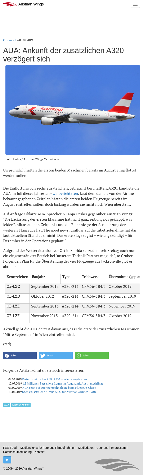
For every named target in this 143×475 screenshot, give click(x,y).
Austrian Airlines (21, 404)
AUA (6, 404)
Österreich (10, 40)
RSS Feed (10, 447)
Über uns (102, 447)
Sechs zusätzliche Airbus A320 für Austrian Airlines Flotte (59, 392)
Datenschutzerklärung (17, 452)
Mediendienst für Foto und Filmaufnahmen (47, 447)
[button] (20, 355)
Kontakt (39, 452)
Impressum (118, 447)
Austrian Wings (23, 4)
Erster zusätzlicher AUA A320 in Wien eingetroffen (54, 379)
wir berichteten (65, 193)
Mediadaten (86, 447)
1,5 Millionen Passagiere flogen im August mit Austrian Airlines (62, 383)
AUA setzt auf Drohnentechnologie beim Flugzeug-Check (59, 388)
